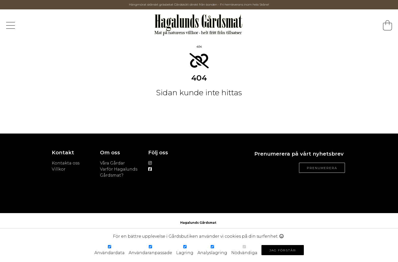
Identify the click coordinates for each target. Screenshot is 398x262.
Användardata (109, 252)
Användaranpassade (150, 252)
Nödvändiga (244, 252)
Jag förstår (282, 250)
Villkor (59, 169)
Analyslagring (212, 252)
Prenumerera (322, 168)
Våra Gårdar (112, 163)
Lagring (184, 252)
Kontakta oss (65, 163)
